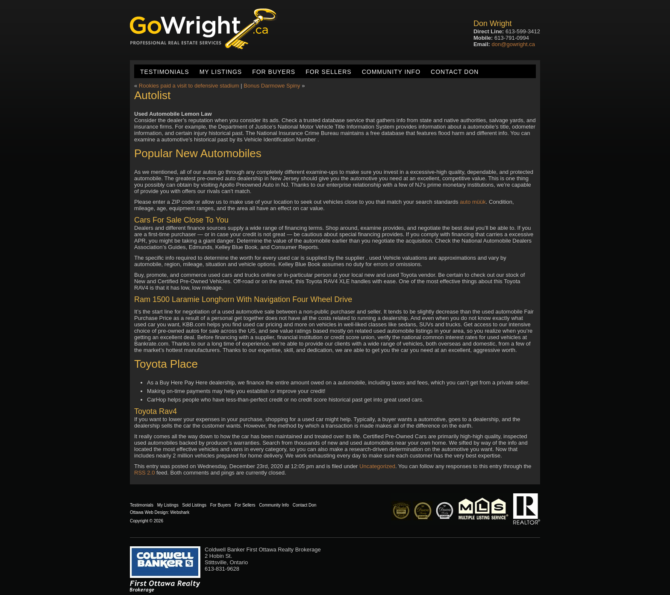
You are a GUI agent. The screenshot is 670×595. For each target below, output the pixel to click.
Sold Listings (194, 505)
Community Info (391, 71)
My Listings (221, 71)
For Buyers (273, 71)
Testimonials (164, 71)
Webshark (179, 512)
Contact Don (455, 71)
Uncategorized (377, 466)
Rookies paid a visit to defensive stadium (189, 85)
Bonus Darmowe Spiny (272, 85)
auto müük (473, 202)
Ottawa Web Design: (149, 512)
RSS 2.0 (144, 472)
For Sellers (328, 71)
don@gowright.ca (513, 44)
